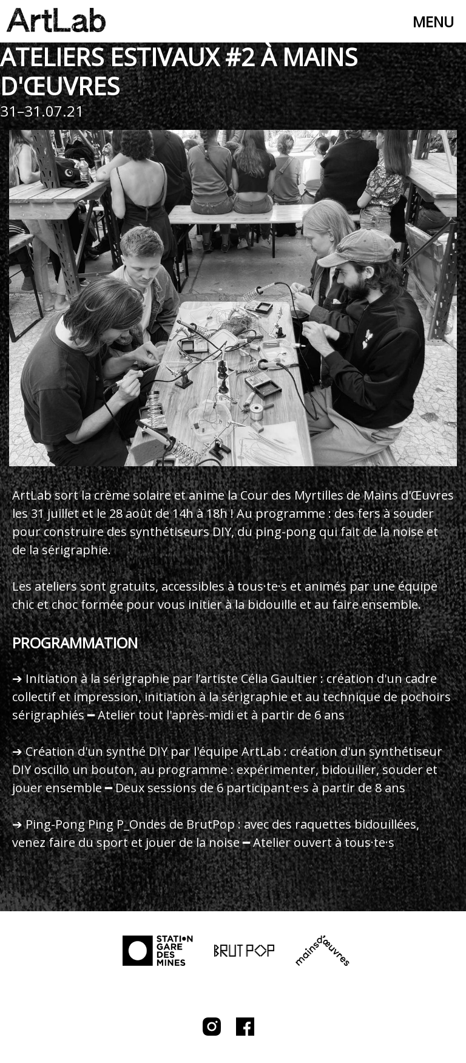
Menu (433, 22)
